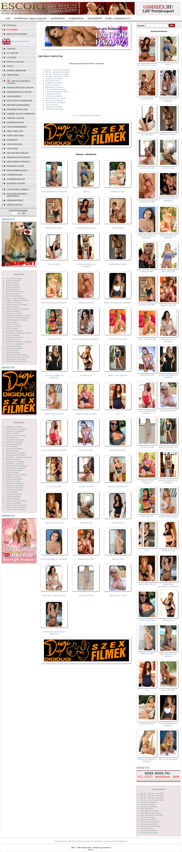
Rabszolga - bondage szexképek (18, 457)
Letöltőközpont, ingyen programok (30, 18)
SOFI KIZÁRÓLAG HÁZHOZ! (54, 303)
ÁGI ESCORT (54, 264)
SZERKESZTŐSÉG (15, 200)
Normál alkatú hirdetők (21, 114)
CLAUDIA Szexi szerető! (86, 228)
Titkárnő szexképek (13, 494)
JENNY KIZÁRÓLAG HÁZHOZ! (118, 303)
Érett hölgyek (15, 131)
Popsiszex (12, 140)
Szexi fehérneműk (17, 127)
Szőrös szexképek (13, 481)
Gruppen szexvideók (54, 83)
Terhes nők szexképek (14, 487)
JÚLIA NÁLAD (117, 523)
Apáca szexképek (13, 285)
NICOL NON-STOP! (117, 595)
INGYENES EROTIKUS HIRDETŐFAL (17, 195)
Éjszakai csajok (15, 166)
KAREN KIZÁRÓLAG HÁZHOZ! (86, 265)
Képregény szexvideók (55, 87)
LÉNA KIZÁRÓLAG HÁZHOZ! (86, 339)
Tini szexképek (12, 492)
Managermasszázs (17, 170)
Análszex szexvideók (54, 78)
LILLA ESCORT (54, 486)
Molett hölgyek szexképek (16, 429)
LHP (8, 18)
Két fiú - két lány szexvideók (57, 74)
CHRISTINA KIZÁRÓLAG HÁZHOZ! (54, 633)
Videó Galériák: (158, 789)
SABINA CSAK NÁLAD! (86, 414)
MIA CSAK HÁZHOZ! (168, 759)
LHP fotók (12, 148)
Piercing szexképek (13, 444)
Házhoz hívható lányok (20, 87)
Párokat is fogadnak (18, 157)
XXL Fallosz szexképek (15, 509)
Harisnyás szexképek (14, 331)
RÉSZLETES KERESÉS (17, 34)
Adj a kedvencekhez (95, 841)
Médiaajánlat (122, 841)
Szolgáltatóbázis (76, 18)
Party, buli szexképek (14, 442)
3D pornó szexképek (14, 278)
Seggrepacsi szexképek (15, 461)
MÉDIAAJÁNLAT (14, 205)
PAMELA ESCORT (86, 559)
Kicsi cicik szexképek (14, 344)
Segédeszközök (15, 122)
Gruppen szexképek (14, 326)
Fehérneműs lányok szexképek (18, 315)
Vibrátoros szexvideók (55, 109)
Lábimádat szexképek (14, 348)
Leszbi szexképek (13, 352)
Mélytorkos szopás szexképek (18, 357)
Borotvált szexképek (14, 296)
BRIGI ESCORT (168, 271)
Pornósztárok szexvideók (56, 102)
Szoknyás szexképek (14, 479)
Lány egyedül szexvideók (56, 89)
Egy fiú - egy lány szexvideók (58, 70)
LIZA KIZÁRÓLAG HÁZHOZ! (54, 450)
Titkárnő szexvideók (54, 107)
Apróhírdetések (57, 18)
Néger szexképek (12, 433)
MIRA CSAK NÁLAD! (117, 375)
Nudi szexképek (12, 437)
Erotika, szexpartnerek (116, 18)
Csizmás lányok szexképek (16, 304)
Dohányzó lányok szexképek (17, 309)
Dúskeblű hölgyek (17, 109)
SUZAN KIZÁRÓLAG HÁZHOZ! (54, 376)
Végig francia (14, 144)
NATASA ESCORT (86, 303)
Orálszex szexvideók (54, 96)
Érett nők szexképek (14, 313)
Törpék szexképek (13, 496)
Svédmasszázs (15, 175)
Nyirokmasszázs (16, 179)
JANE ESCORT (86, 523)
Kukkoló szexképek (14, 346)
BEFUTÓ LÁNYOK (15, 62)
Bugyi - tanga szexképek (15, 298)
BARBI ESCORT (118, 191)
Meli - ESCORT (168, 690)
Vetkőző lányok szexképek (16, 505)
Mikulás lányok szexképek (16, 361)
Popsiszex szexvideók (54, 100)
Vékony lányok (15, 118)
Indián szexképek (13, 335)
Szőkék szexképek (13, 477)
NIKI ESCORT (118, 559)
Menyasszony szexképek (16, 359)
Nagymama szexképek (15, 431)
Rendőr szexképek (13, 459)
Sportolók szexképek (14, 470)
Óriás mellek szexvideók (55, 98)
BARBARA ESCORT (118, 264)
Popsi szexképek (12, 450)
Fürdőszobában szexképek (16, 320)
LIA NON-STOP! (86, 595)
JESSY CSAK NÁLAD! (54, 414)
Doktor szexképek (13, 311)
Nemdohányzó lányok (19, 92)
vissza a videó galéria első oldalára (86, 115)
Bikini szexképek (13, 289)
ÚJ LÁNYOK (12, 53)
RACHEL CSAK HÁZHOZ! (54, 595)
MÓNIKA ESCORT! (54, 228)
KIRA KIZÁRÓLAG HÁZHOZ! (54, 191)
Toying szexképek (13, 498)
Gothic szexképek (13, 324)
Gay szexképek (12, 322)
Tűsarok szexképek (13, 503)
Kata (118, 414)
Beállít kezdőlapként (77, 841)
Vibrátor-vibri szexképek (16, 507)
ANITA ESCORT (86, 450)
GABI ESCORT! (147, 271)
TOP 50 (10, 66)
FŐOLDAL (11, 25)
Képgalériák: (19, 274)
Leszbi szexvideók (53, 94)
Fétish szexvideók (53, 81)
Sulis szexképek (12, 472)
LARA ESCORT (54, 339)
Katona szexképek (13, 339)
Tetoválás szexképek (14, 490)
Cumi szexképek (12, 307)
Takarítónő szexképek (14, 483)
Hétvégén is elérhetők (19, 101)
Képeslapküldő (95, 18)
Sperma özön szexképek (15, 468)
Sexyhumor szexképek (15, 463)
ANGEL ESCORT (86, 486)
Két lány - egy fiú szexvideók (57, 76)
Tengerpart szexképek (14, 485)
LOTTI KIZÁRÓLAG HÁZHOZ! (54, 559)
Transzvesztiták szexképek (16, 501)
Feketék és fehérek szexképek (18, 318)
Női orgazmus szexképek (16, 435)
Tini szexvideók (52, 105)
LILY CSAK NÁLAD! (118, 339)
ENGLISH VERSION (20, 41)
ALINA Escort (86, 375)
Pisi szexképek (12, 446)
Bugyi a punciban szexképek (17, 300)
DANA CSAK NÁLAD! (118, 486)
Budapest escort (16, 183)
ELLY (147, 550)
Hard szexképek (12, 328)
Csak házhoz (14, 96)
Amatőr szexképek (13, 280)
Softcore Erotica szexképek (17, 466)
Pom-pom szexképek (14, 448)
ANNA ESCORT (168, 550)
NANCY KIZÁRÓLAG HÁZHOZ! (147, 760)
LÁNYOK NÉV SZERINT (18, 189)
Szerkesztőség (109, 841)
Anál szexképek (12, 283)
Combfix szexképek (14, 302)
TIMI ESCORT (118, 228)
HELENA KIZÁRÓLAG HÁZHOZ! (168, 199)
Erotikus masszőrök (18, 105)
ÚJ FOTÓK (11, 57)
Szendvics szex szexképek (16, 474)
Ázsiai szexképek (13, 287)
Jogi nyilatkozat (61, 841)
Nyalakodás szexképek (15, 440)
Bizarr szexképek (13, 294)
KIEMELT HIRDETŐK (16, 70)
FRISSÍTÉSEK (13, 75)
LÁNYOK (11, 49)
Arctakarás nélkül (18, 153)
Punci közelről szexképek (16, 455)
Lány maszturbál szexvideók (57, 91)
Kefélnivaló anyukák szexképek (18, 341)
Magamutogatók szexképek (17, 355)
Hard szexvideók (52, 85)
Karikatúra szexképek (14, 337)
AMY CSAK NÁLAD (54, 523)
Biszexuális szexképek (15, 291)
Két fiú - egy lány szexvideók (57, 72)
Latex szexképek (12, 350)
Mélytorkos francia (18, 162)
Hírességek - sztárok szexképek (18, 333)
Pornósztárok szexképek (15, 453)
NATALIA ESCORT (118, 450)
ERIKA (86, 191)
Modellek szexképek (14, 426)
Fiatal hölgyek (15, 135)
